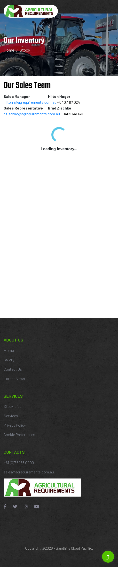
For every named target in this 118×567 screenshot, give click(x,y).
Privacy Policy (15, 425)
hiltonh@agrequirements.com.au (30, 102)
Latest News (14, 378)
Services (11, 415)
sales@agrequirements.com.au (29, 472)
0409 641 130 (73, 113)
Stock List (12, 406)
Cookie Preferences (19, 434)
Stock (25, 50)
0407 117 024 (69, 102)
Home (9, 50)
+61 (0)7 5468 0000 (19, 462)
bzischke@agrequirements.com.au (32, 113)
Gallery (9, 359)
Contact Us (13, 369)
